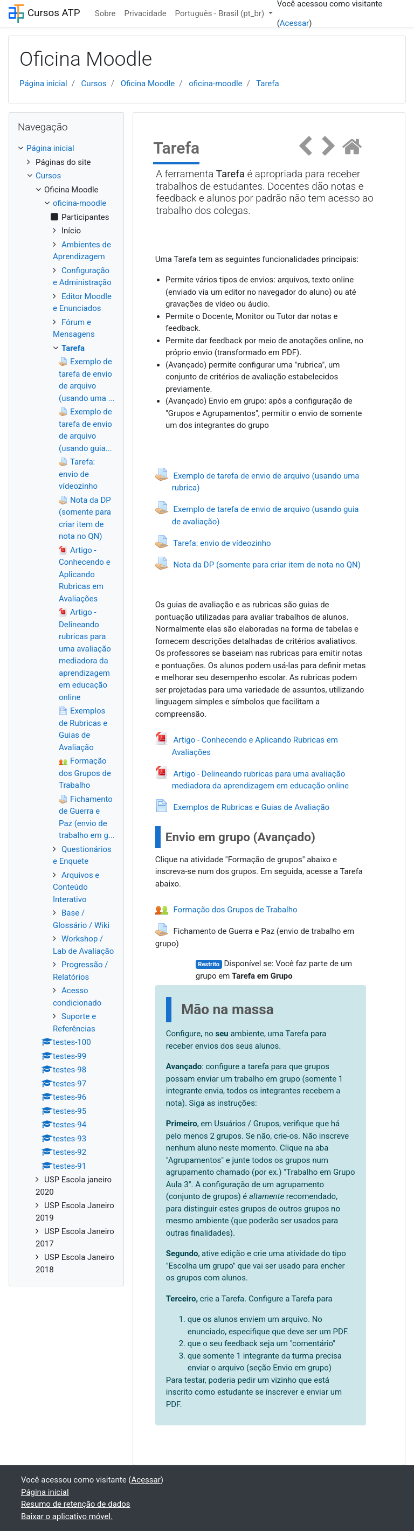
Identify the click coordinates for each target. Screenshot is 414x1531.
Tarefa (267, 83)
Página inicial (43, 83)
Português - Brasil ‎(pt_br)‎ (220, 13)
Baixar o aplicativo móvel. (67, 1516)
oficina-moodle (215, 83)
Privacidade (146, 13)
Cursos (94, 83)
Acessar (294, 23)
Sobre (105, 13)
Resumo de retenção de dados (75, 1504)
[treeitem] (66, 148)
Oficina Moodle (148, 83)
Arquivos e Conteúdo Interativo (76, 887)
